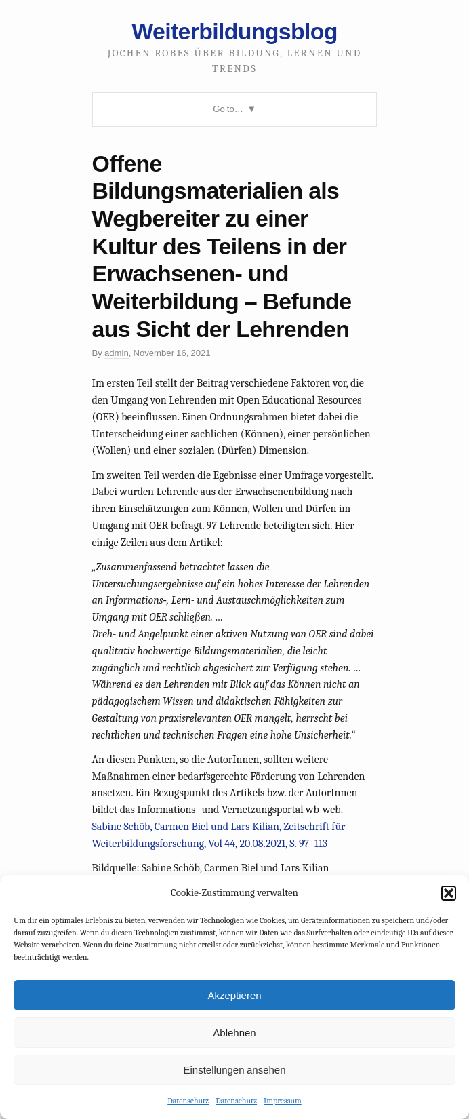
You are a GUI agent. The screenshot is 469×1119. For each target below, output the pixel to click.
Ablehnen (234, 1032)
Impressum (283, 1100)
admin (116, 353)
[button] (448, 893)
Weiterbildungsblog (234, 31)
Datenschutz (188, 1100)
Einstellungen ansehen (234, 1070)
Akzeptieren (234, 995)
